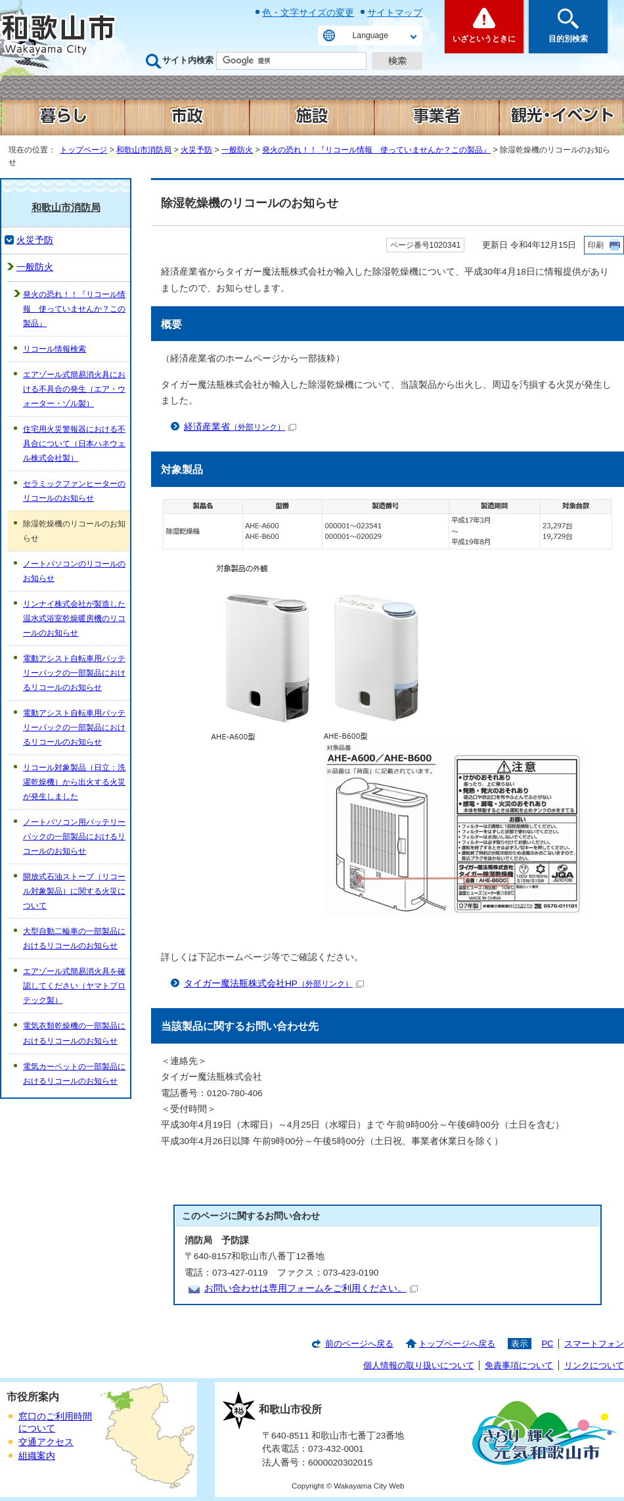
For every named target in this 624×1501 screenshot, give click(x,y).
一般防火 (237, 149)
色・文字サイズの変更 (308, 12)
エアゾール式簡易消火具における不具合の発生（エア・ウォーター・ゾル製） (74, 389)
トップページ (83, 149)
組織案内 (36, 1456)
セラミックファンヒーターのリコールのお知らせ (74, 491)
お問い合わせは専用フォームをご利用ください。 (311, 1288)
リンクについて (594, 1365)
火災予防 (196, 149)
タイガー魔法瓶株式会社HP (274, 983)
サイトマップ (394, 12)
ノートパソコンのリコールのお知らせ (74, 571)
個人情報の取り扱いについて (418, 1365)
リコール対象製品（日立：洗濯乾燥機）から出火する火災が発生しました (74, 782)
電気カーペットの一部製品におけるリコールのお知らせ (74, 1074)
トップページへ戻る (456, 1344)
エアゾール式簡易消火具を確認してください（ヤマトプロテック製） (74, 986)
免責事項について (519, 1365)
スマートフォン (594, 1344)
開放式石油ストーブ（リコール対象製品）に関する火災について (74, 891)
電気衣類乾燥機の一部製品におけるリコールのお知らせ (74, 1033)
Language (370, 35)
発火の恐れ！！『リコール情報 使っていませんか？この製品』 (376, 149)
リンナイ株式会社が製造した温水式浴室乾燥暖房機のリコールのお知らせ (74, 618)
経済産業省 (240, 427)
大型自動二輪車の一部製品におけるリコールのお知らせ (74, 938)
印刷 (596, 245)
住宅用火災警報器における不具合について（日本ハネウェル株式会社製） (74, 444)
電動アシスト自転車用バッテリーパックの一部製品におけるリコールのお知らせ (74, 673)
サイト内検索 (187, 60)
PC (547, 1344)
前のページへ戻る (359, 1344)
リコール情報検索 (54, 349)
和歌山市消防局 (143, 149)
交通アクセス (46, 1442)
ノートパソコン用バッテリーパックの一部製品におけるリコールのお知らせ (74, 837)
